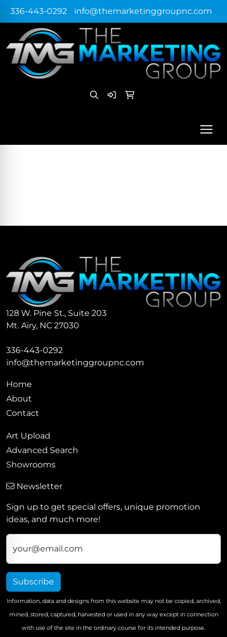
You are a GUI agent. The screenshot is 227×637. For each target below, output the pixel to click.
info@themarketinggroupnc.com (143, 11)
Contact (22, 413)
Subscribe (33, 581)
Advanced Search (42, 450)
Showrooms (31, 465)
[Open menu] (206, 129)
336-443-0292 (38, 11)
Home (19, 384)
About (19, 399)
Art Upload (28, 436)
